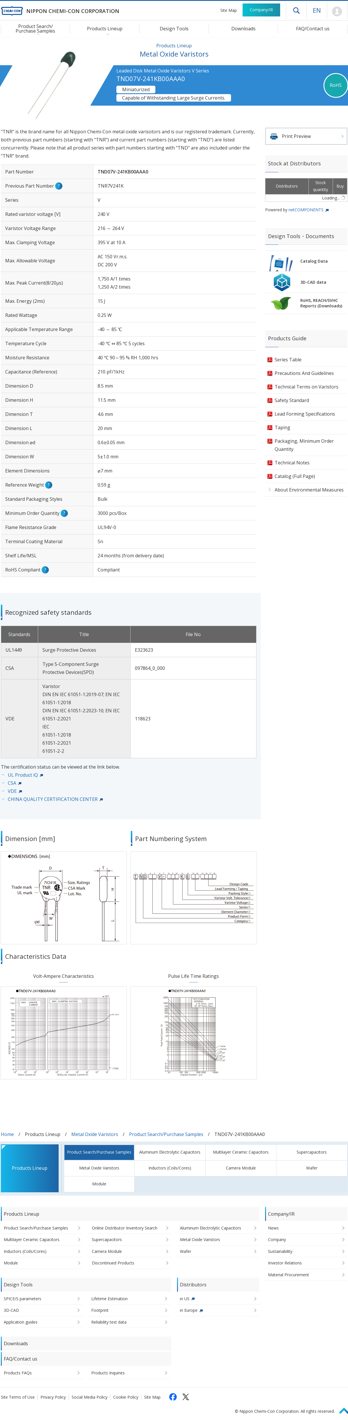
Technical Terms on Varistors (306, 387)
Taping (282, 427)
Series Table (288, 359)
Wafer (311, 1168)
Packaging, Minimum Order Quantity (304, 445)
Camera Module (241, 1168)
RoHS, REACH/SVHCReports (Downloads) (321, 303)
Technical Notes (292, 462)
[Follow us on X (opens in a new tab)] (186, 1397)
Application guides (21, 1322)
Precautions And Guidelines (304, 373)
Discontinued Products (113, 1263)
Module (99, 1184)
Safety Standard (292, 400)
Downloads (243, 28)
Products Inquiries (108, 1373)
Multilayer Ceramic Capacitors (241, 1152)
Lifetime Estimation (109, 1298)
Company (277, 1239)
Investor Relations (285, 1263)
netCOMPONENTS (306, 209)
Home (7, 1134)
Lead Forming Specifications (305, 414)
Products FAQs (18, 1373)
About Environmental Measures (309, 490)
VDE (12, 791)
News (273, 1228)
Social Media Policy (89, 1397)
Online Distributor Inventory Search (124, 1228)
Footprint (100, 1310)
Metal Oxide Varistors (94, 1134)
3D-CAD (11, 1310)
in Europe (189, 1310)
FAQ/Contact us (313, 28)
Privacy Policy (53, 1397)
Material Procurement (288, 1274)
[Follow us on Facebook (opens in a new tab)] (173, 1397)
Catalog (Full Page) (295, 476)
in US (184, 1298)
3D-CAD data (313, 282)
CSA (12, 783)
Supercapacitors (312, 1152)
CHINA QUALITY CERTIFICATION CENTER (53, 799)
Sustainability (280, 1251)
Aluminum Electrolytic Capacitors (169, 1152)
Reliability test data (108, 1322)
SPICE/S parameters (22, 1298)
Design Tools (174, 28)
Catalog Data (314, 261)
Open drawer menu (296, 10)
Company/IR (261, 9)
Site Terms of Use (18, 1397)
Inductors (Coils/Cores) (169, 1168)
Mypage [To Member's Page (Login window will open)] (337, 11)
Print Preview (296, 136)
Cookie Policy (125, 1397)
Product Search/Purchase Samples (166, 1134)
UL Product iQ (23, 775)
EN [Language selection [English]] (317, 10)
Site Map (228, 10)
